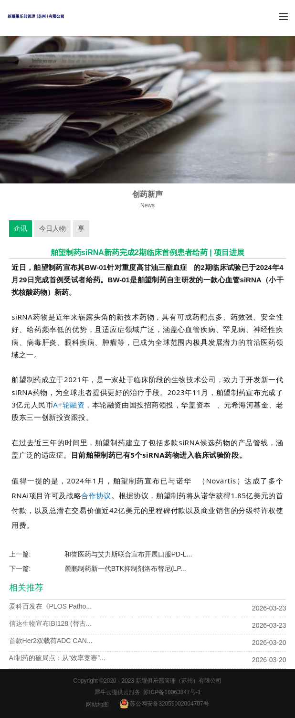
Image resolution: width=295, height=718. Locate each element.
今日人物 (52, 228)
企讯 (20, 228)
